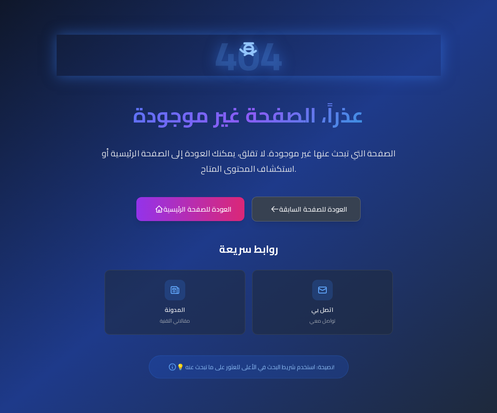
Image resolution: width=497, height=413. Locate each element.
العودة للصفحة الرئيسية (192, 211)
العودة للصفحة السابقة (309, 211)
